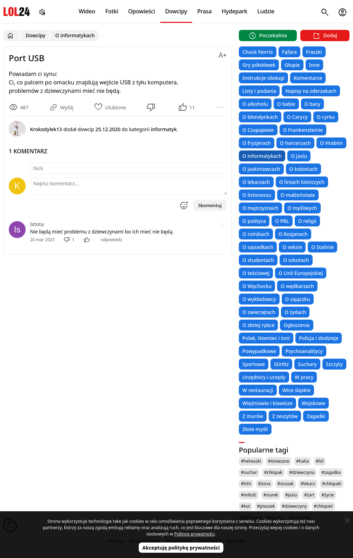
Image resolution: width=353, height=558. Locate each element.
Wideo (87, 11)
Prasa (204, 11)
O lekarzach (256, 182)
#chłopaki (331, 484)
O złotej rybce (258, 325)
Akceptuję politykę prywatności (181, 547)
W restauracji (257, 390)
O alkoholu (255, 104)
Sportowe (253, 364)
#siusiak (285, 484)
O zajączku (297, 299)
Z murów (252, 416)
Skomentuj (210, 205)
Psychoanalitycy (303, 351)
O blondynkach (260, 117)
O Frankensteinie (303, 130)
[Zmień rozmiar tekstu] (222, 54)
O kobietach (303, 169)
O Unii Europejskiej (301, 273)
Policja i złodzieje (318, 338)
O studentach (258, 260)
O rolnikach (255, 234)
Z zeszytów (285, 416)
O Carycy (297, 117)
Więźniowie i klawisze (267, 403)
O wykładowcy (259, 299)
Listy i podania (259, 91)
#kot (245, 506)
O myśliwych (302, 208)
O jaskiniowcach (261, 169)
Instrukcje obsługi (263, 78)
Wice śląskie (296, 390)
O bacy (313, 104)
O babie (286, 104)
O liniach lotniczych (302, 182)
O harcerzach (295, 143)
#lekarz (308, 484)
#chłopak (273, 472)
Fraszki (314, 52)
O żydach (295, 312)
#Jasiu (291, 495)
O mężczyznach (260, 208)
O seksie (292, 247)
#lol (319, 461)
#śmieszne (278, 461)
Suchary (307, 364)
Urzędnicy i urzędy (264, 377)
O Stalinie (322, 247)
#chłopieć (323, 506)
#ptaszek (266, 506)
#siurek (270, 495)
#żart (309, 495)
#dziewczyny (294, 506)
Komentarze (308, 78)
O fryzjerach (256, 143)
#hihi (246, 484)
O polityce (254, 221)
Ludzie (265, 11)
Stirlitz (281, 364)
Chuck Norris (257, 52)
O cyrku (326, 117)
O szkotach (296, 260)
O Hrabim (331, 143)
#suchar (249, 472)
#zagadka (331, 472)
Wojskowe (313, 403)
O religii (307, 221)
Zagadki (316, 416)
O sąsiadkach (257, 247)
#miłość (248, 495)
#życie (327, 495)
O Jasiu (299, 156)
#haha (302, 461)
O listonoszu (257, 195)
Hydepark (234, 11)
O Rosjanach (293, 234)
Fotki (111, 11)
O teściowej (255, 273)
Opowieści (141, 11)
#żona (264, 484)
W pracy (304, 377)
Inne (314, 65)
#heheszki (251, 461)
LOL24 (17, 11)
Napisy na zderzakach (310, 91)
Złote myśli (255, 429)
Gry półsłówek (258, 65)
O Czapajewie (258, 130)
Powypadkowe (259, 351)
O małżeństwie (298, 195)
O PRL (282, 221)
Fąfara (289, 52)
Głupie (292, 65)
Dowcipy (176, 11)
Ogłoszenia (296, 325)
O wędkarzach (297, 286)
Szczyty (334, 364)
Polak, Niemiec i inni (266, 338)
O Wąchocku (257, 286)
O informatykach (262, 156)
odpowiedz (111, 240)
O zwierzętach (258, 312)
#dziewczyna (302, 472)
